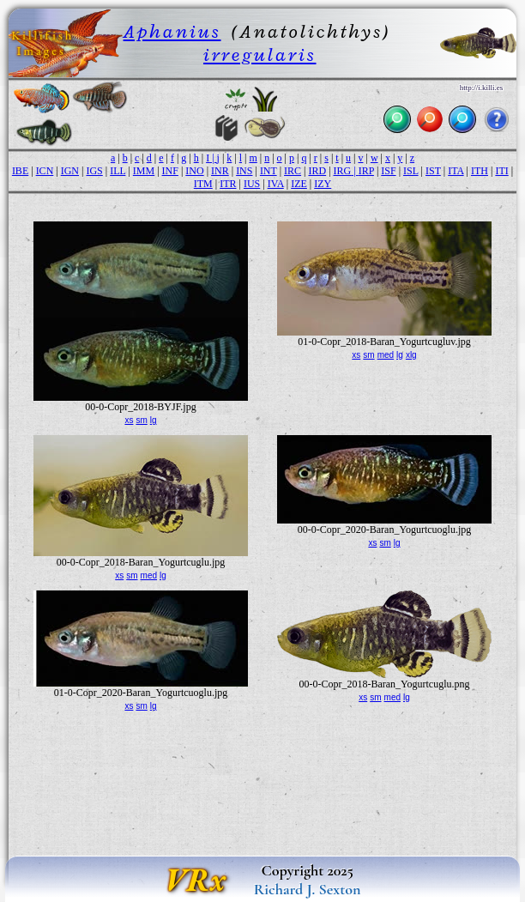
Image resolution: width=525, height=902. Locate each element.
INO (194, 171)
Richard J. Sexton (307, 889)
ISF (388, 171)
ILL (117, 171)
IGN (70, 171)
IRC (292, 171)
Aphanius (172, 31)
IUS (252, 184)
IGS (94, 171)
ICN (45, 171)
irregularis (260, 54)
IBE (20, 171)
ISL (411, 171)
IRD (317, 171)
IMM (143, 171)
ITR (228, 184)
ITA (455, 171)
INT (268, 171)
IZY (322, 184)
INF (170, 171)
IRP (366, 171)
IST (433, 171)
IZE (299, 184)
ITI (501, 171)
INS (244, 171)
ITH (479, 171)
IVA (276, 184)
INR (220, 171)
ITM (203, 184)
